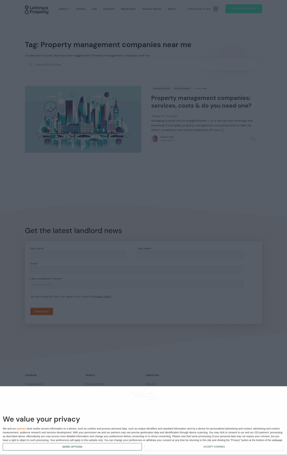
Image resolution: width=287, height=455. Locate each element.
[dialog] (143, 420)
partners (21, 428)
